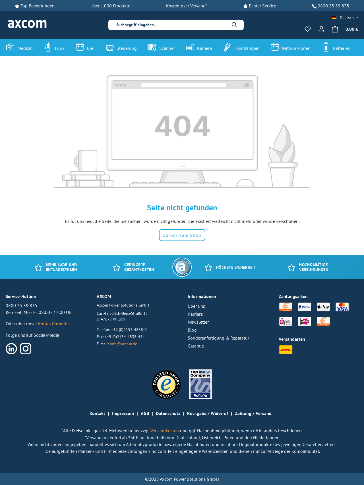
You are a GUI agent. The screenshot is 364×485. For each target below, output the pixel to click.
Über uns (196, 306)
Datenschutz (168, 413)
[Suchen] (234, 25)
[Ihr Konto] (321, 29)
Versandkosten (165, 430)
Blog (192, 330)
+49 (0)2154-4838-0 (129, 329)
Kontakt (97, 413)
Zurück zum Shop (182, 235)
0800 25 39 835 (333, 6)
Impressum (123, 413)
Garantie (196, 346)
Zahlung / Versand (253, 413)
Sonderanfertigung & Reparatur (218, 338)
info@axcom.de (123, 343)
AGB (145, 413)
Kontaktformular (54, 323)
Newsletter (198, 322)
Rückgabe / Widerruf (207, 413)
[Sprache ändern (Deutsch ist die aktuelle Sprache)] (345, 17)
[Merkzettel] (308, 29)
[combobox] (172, 25)
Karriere (195, 314)
